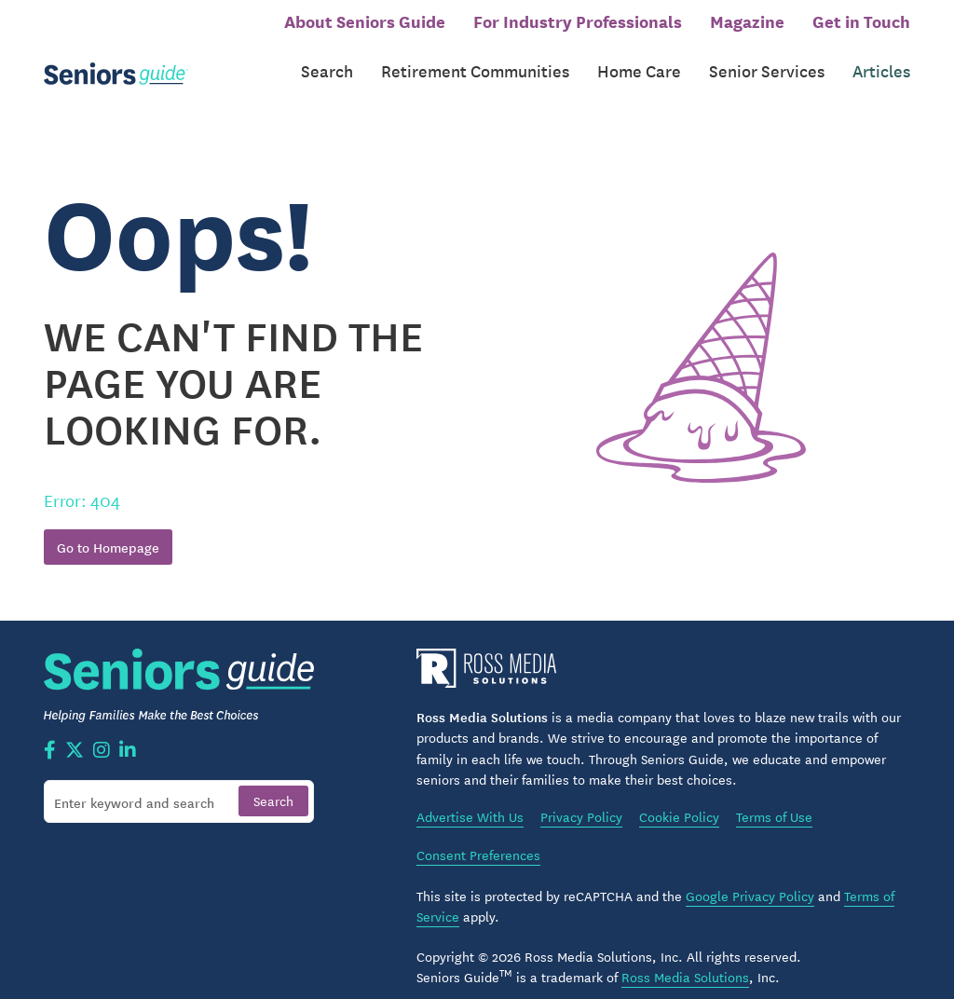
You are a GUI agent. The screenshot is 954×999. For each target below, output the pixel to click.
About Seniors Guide (364, 20)
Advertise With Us (470, 800)
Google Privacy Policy (750, 879)
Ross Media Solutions (685, 960)
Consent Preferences (478, 838)
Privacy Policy (581, 800)
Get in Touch (861, 20)
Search (327, 62)
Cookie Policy (679, 800)
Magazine (747, 20)
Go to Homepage (108, 530)
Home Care (639, 62)
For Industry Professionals (577, 20)
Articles (881, 62)
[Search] (179, 784)
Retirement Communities (475, 62)
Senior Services (767, 62)
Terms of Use (774, 800)
